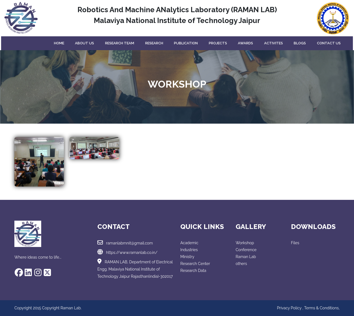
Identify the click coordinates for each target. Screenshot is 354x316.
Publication (186, 43)
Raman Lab (246, 256)
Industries (189, 250)
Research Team (119, 43)
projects (218, 43)
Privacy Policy (289, 308)
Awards (245, 43)
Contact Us (329, 43)
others (241, 263)
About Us (84, 43)
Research (154, 43)
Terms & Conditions (321, 308)
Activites (273, 43)
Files (295, 243)
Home (59, 43)
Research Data (193, 270)
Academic (189, 243)
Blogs (300, 43)
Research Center (195, 263)
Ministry (187, 256)
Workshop (245, 243)
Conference (246, 250)
